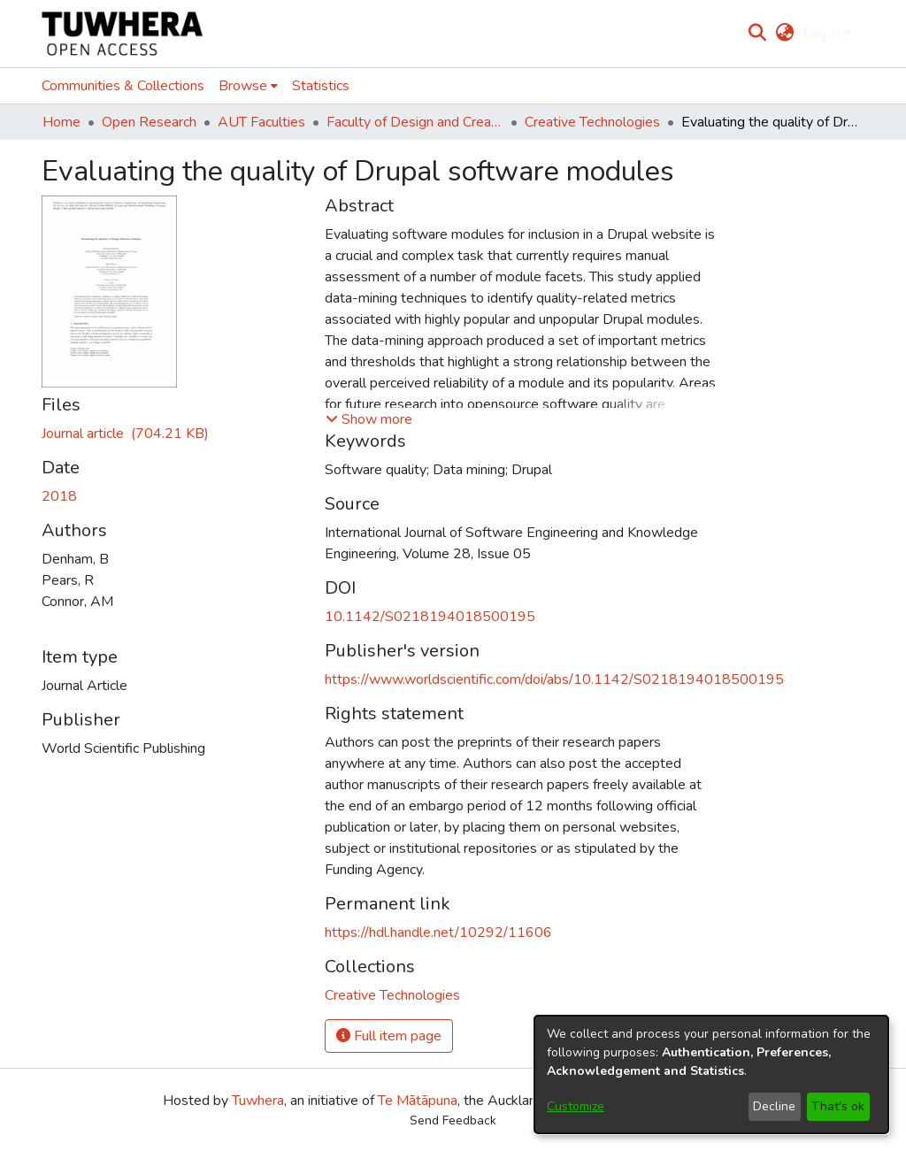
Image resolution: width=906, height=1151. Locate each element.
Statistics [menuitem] (320, 86)
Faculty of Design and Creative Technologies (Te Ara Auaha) (414, 122)
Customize (575, 1106)
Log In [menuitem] (821, 33)
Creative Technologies (592, 122)
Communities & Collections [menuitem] (123, 86)
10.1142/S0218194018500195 (430, 616)
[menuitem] (784, 33)
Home (61, 122)
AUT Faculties (261, 122)
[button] (369, 419)
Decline (774, 1106)
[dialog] (711, 1074)
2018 (59, 496)
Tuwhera (258, 1100)
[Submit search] (758, 33)
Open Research (149, 122)
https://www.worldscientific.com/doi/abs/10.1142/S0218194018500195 (554, 679)
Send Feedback (453, 1120)
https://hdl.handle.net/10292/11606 (438, 932)
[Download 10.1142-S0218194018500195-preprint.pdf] (125, 433)
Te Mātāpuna (417, 1100)
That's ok (837, 1106)
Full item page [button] (388, 1036)
